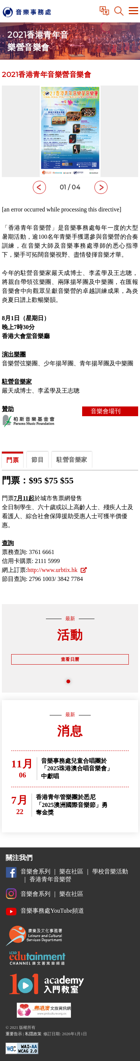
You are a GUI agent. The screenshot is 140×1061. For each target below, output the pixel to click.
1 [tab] (70, 683)
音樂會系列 (35, 872)
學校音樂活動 (110, 871)
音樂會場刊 (110, 411)
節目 (37, 459)
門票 (12, 460)
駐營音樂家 (71, 459)
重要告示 (14, 1033)
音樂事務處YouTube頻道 (52, 911)
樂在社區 (71, 871)
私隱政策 (33, 1033)
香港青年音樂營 (50, 879)
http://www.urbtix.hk (56, 570)
